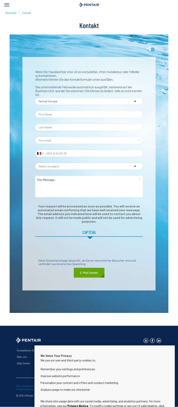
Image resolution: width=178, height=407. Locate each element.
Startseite (10, 12)
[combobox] (40, 153)
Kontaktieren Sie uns (28, 350)
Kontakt (26, 12)
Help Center (23, 363)
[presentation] (65, 251)
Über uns (22, 356)
